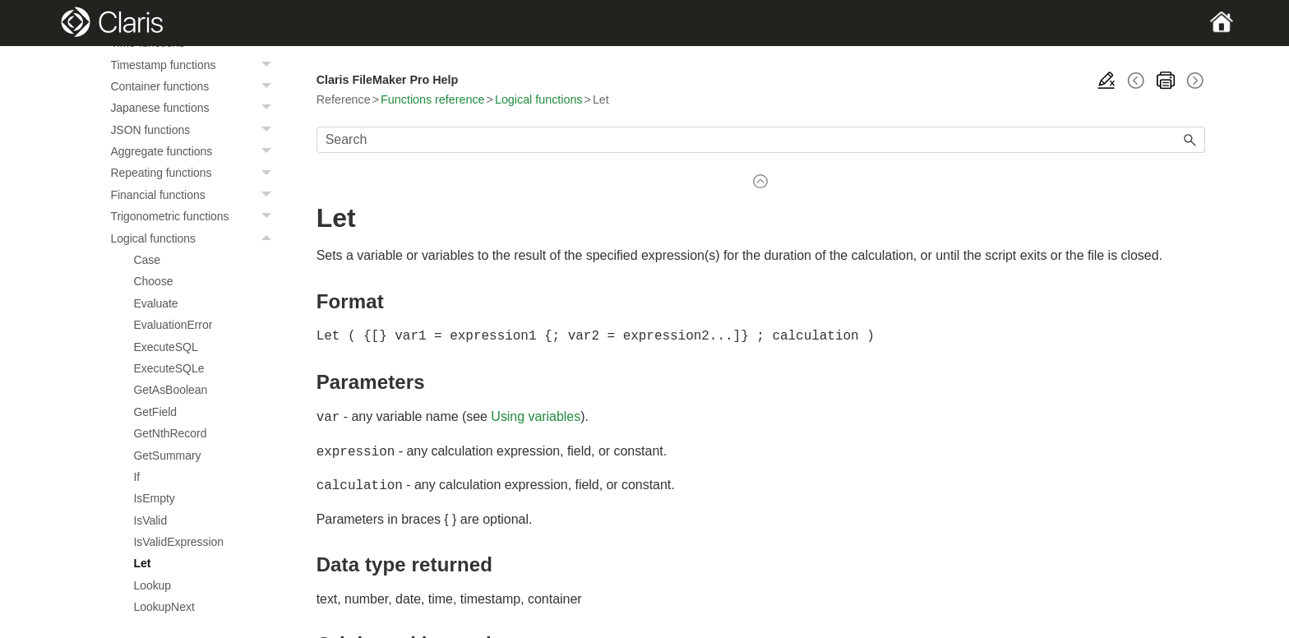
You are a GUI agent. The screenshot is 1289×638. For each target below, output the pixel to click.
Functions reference (432, 99)
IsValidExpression (178, 541)
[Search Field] (760, 140)
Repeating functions (195, 173)
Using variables (535, 416)
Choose (153, 281)
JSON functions (195, 130)
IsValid (150, 520)
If (136, 476)
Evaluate (155, 303)
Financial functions (195, 195)
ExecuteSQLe (168, 368)
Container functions (195, 86)
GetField (155, 411)
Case (146, 259)
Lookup (152, 585)
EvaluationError (172, 324)
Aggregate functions (195, 151)
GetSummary (167, 455)
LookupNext (163, 606)
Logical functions (195, 238)
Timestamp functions (195, 65)
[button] (268, 65)
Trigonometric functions (195, 216)
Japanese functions (195, 108)
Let (141, 563)
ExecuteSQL (165, 347)
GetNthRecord (169, 433)
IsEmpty (153, 498)
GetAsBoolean (170, 389)
